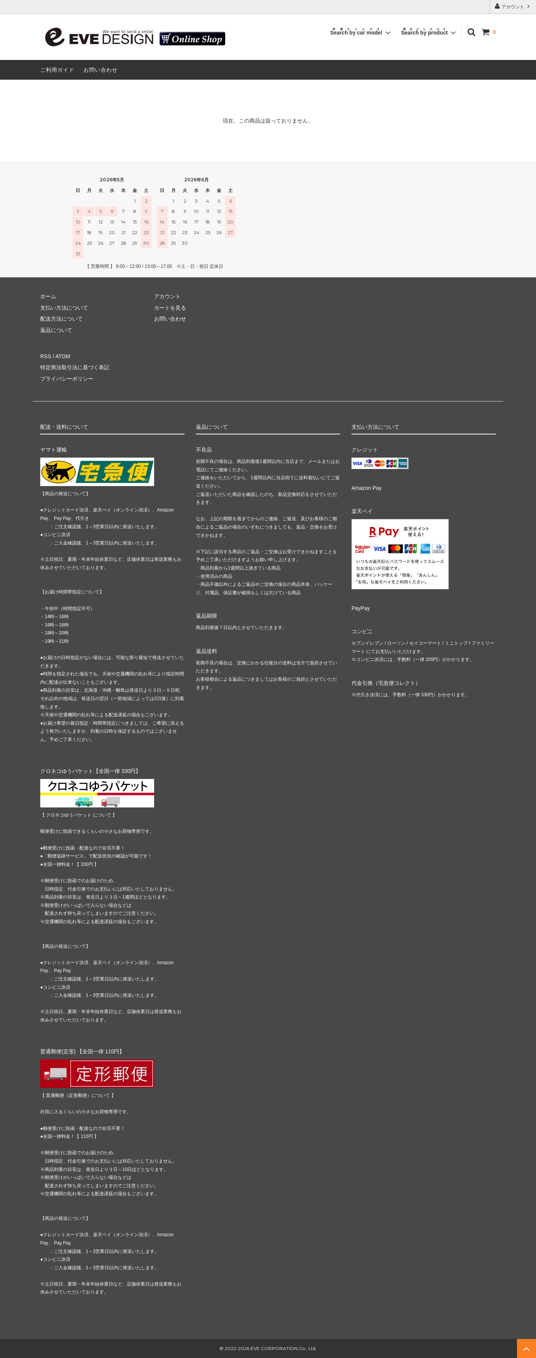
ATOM (62, 356)
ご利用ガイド (57, 70)
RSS (45, 356)
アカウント (513, 6)
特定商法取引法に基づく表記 (74, 367)
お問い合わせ (101, 70)
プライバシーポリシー (66, 379)
